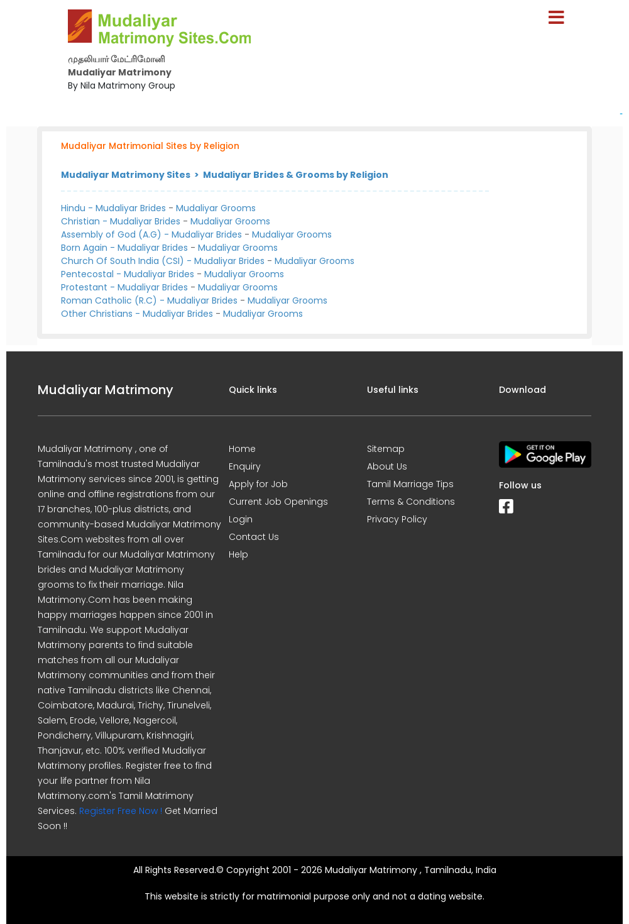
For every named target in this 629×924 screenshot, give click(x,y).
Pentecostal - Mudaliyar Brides (127, 274)
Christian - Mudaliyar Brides (120, 221)
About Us (387, 466)
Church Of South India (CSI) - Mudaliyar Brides (163, 261)
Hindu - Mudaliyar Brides (113, 208)
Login (241, 519)
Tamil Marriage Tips (410, 484)
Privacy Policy (397, 519)
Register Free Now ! (120, 811)
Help (238, 554)
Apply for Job (258, 484)
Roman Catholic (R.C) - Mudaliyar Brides (149, 300)
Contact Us (254, 537)
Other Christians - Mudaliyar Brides (137, 313)
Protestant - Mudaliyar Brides (124, 287)
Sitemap (386, 449)
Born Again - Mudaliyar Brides (124, 247)
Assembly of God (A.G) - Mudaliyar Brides (151, 234)
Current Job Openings (278, 501)
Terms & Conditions (411, 501)
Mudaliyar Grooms (216, 208)
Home (242, 449)
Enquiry (245, 466)
